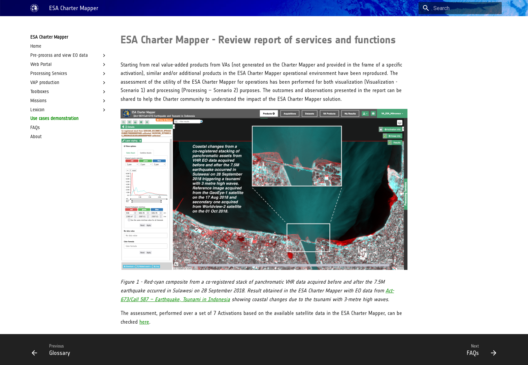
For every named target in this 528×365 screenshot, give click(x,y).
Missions (68, 101)
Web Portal (68, 65)
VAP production (68, 83)
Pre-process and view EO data (68, 55)
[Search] (462, 8)
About (36, 136)
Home (35, 46)
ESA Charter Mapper (49, 37)
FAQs (35, 127)
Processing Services (68, 74)
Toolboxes (68, 92)
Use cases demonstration (54, 118)
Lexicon (68, 110)
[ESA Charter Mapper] (34, 8)
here (144, 322)
